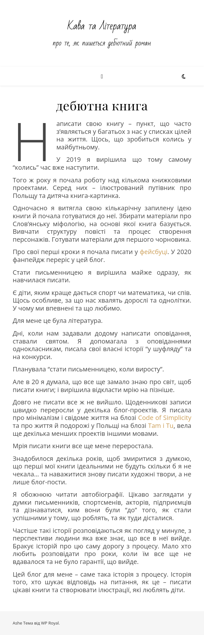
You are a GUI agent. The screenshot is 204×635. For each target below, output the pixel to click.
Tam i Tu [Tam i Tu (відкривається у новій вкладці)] (161, 425)
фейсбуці (153, 251)
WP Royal (50, 623)
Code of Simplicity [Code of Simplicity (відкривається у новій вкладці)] (164, 417)
